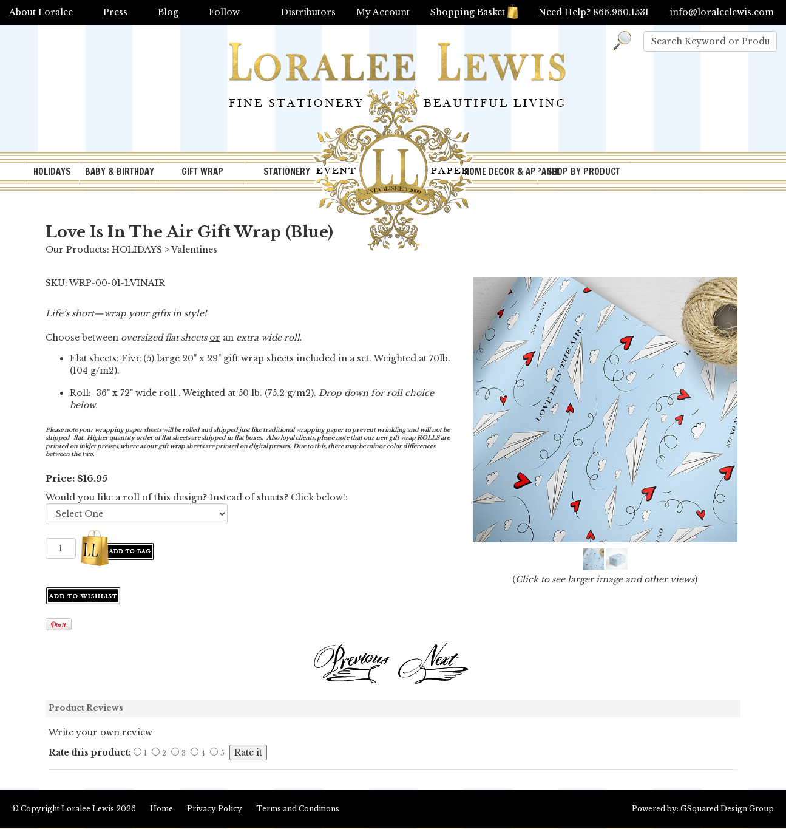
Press (115, 12)
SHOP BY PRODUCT (583, 171)
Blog (168, 12)
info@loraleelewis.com (721, 12)
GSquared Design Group (727, 808)
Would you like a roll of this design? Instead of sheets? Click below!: (197, 497)
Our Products (76, 249)
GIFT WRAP (202, 171)
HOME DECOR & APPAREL (500, 171)
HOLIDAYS (52, 171)
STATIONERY (286, 171)
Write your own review (100, 732)
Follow (224, 12)
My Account (383, 12)
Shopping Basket (474, 12)
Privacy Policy (214, 808)
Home (161, 808)
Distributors (308, 12)
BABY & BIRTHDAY (119, 171)
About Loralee (41, 12)
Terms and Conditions (297, 808)
